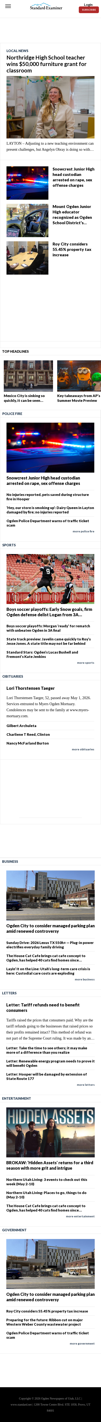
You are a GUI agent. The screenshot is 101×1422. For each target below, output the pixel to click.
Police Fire (12, 414)
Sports (9, 545)
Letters (9, 993)
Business (10, 861)
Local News (17, 51)
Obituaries (12, 676)
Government (14, 1230)
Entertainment (16, 1098)
